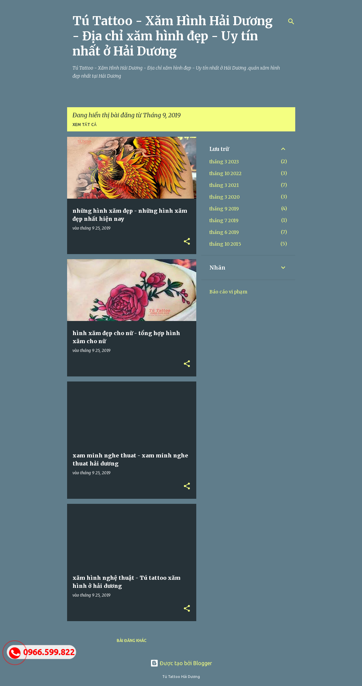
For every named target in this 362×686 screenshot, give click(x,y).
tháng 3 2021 (224, 185)
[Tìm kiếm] (291, 21)
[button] (187, 241)
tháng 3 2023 (224, 162)
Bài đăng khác (132, 640)
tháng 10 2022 (225, 173)
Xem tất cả (84, 124)
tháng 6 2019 (224, 232)
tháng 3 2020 (224, 197)
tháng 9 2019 (224, 209)
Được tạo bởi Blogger (181, 663)
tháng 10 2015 (225, 244)
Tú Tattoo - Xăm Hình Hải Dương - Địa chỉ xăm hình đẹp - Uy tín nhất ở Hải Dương (172, 36)
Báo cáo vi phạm (228, 292)
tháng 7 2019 (224, 220)
